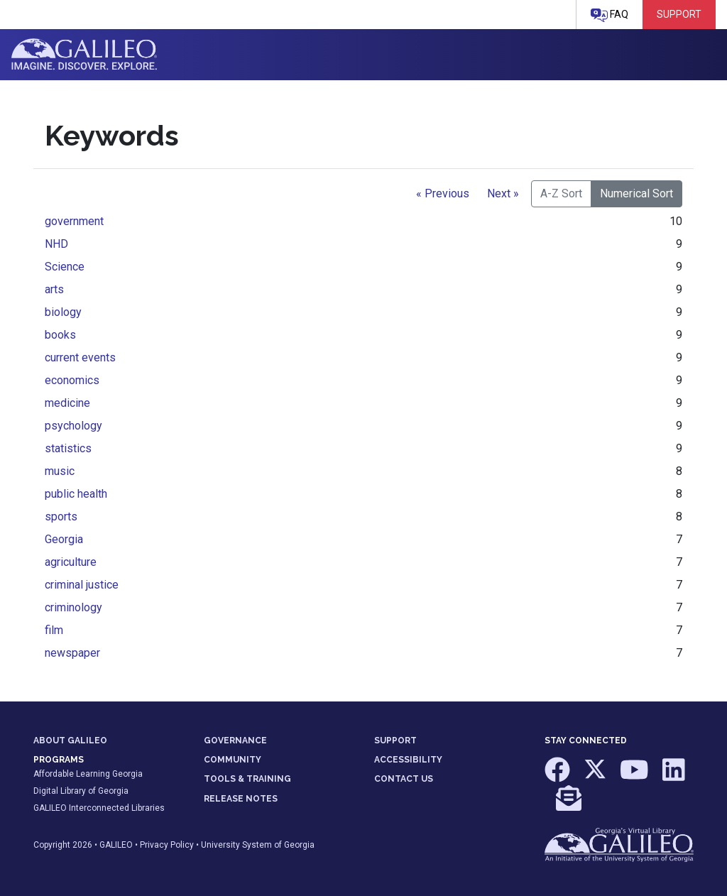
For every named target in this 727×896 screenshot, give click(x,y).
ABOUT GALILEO (70, 740)
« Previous (442, 193)
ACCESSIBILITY (408, 760)
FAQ (609, 15)
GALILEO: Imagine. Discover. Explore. (84, 54)
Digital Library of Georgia (81, 791)
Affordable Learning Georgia (88, 774)
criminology (73, 607)
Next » (503, 193)
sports (61, 516)
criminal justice (82, 584)
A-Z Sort (561, 193)
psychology (73, 425)
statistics (68, 448)
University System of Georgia (258, 845)
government (74, 221)
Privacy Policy (167, 845)
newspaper (72, 653)
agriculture (71, 562)
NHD (56, 244)
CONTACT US (403, 779)
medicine (67, 403)
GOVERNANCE (235, 740)
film (54, 630)
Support (679, 14)
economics (72, 380)
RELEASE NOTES (241, 799)
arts (54, 289)
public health (76, 494)
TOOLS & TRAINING (247, 779)
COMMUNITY (232, 760)
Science (64, 266)
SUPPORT (395, 740)
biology (63, 312)
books (60, 335)
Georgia (64, 539)
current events (80, 357)
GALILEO (116, 845)
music (60, 471)
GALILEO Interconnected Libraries (99, 808)
